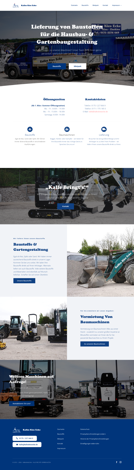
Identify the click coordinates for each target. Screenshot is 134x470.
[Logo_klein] (24, 4)
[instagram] (120, 462)
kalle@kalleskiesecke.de (98, 113)
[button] (97, 434)
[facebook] (117, 462)
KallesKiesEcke (27, 462)
